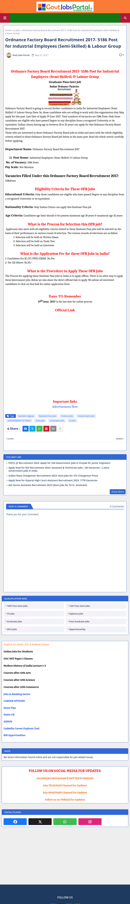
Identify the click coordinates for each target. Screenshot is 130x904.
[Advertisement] (65, 858)
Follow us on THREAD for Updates (65, 799)
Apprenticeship (77, 629)
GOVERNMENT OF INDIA (19, 420)
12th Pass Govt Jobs (79, 605)
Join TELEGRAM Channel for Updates (65, 785)
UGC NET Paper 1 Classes (18, 658)
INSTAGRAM (59, 778)
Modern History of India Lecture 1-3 (25, 665)
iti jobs (16, 30)
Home (8, 30)
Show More (117, 491)
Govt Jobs (40, 420)
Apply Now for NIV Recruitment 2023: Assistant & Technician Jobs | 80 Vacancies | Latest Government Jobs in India (58, 469)
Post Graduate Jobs (79, 621)
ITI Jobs (11, 613)
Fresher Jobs (67, 416)
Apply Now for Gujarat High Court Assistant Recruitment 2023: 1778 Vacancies (52, 480)
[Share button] (60, 429)
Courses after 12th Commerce (21, 687)
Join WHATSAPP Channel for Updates (65, 792)
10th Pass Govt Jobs (17, 605)
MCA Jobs (12, 629)
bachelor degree (26, 416)
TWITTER (73, 778)
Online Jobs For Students (18, 651)
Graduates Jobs (57, 420)
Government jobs (86, 416)
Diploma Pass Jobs (47, 416)
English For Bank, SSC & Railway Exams (26, 644)
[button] (125, 18)
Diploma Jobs (76, 613)
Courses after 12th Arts (17, 672)
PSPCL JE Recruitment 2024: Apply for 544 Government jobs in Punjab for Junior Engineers (59, 463)
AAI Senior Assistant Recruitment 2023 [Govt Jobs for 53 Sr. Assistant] (47, 485)
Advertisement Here (65, 407)
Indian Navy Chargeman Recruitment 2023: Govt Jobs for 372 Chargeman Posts (53, 475)
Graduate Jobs (14, 621)
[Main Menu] (5, 18)
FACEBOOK (43, 778)
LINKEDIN (87, 778)
